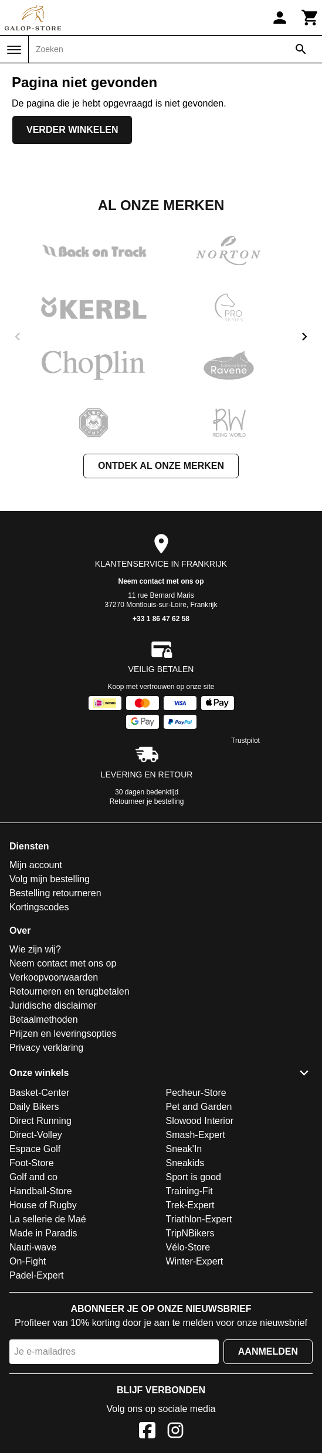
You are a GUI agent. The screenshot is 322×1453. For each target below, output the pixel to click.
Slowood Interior (200, 1121)
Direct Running (40, 1121)
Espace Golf (34, 1149)
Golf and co (33, 1177)
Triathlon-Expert (199, 1219)
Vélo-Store (188, 1247)
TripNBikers (190, 1233)
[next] (304, 336)
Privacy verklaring (46, 1048)
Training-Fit (189, 1191)
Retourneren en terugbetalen (69, 991)
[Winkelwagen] (310, 17)
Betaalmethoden (43, 1019)
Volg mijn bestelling (49, 879)
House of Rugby (43, 1205)
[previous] (17, 336)
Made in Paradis (43, 1233)
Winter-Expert (194, 1261)
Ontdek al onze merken (161, 466)
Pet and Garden (199, 1107)
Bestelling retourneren (55, 893)
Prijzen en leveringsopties (62, 1034)
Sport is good (193, 1177)
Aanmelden (268, 1351)
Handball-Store (40, 1191)
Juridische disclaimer (53, 1005)
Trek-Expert (190, 1205)
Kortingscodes (39, 907)
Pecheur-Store (196, 1093)
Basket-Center (39, 1093)
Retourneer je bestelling (147, 801)
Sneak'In (184, 1149)
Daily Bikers (34, 1107)
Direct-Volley (35, 1135)
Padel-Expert (36, 1275)
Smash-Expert (195, 1135)
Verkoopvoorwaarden (53, 977)
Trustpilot (245, 740)
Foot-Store (31, 1163)
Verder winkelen (72, 130)
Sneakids (185, 1163)
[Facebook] (147, 1432)
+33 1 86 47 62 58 (161, 619)
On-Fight (27, 1261)
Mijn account (35, 865)
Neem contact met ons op (161, 581)
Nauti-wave (32, 1247)
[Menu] (14, 50)
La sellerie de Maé (47, 1219)
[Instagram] (175, 1432)
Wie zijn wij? (35, 949)
